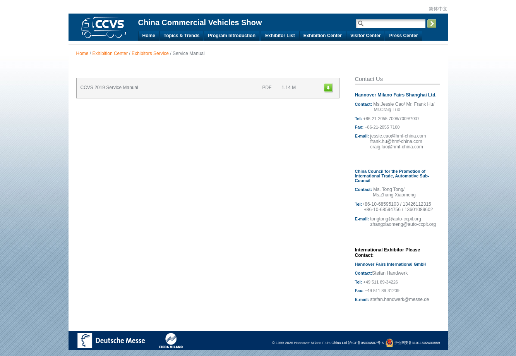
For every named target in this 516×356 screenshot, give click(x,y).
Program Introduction (231, 35)
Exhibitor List (280, 35)
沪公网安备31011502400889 (413, 343)
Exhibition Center (322, 35)
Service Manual (189, 53)
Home (148, 35)
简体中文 (437, 9)
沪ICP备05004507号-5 (366, 343)
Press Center (403, 35)
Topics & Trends (181, 35)
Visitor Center (365, 35)
